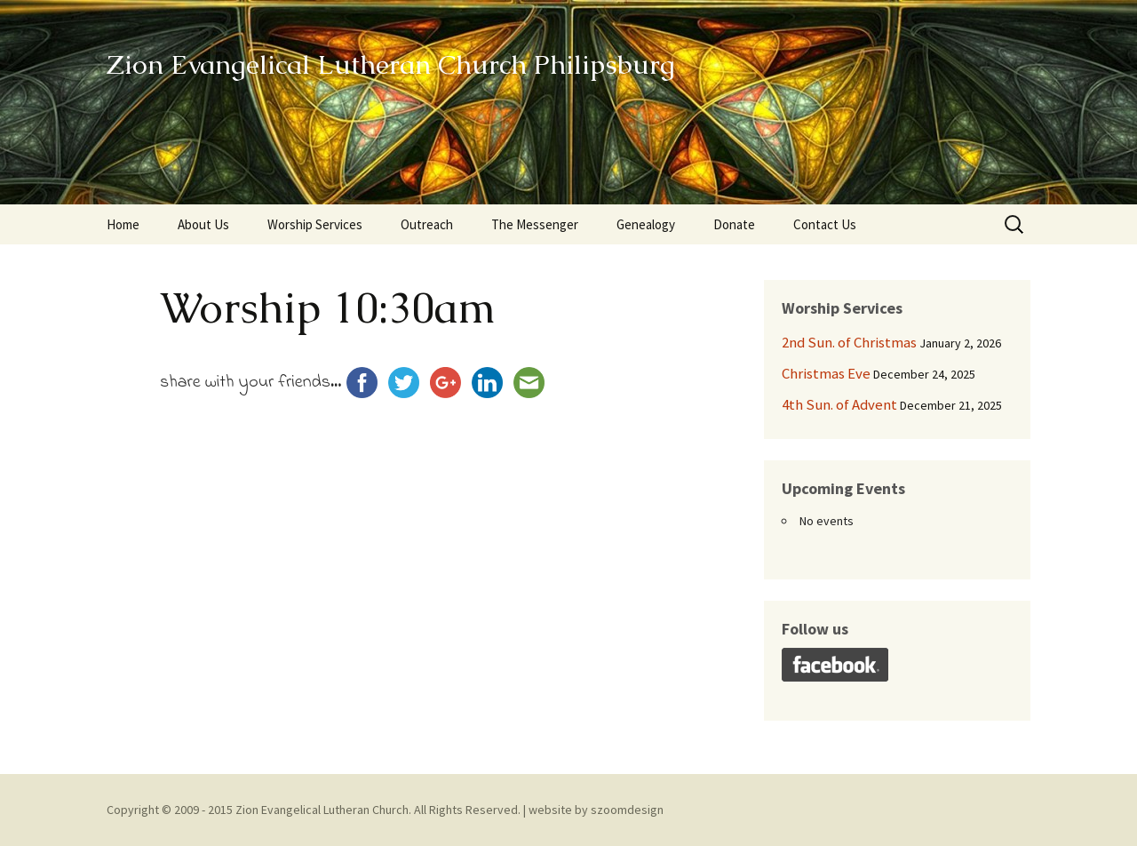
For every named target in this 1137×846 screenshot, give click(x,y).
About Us (203, 224)
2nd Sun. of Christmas (849, 342)
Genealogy (645, 224)
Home (123, 224)
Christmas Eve (826, 373)
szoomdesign (627, 810)
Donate (734, 224)
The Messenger (534, 224)
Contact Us (824, 224)
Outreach (427, 224)
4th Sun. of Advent (839, 404)
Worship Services (314, 224)
